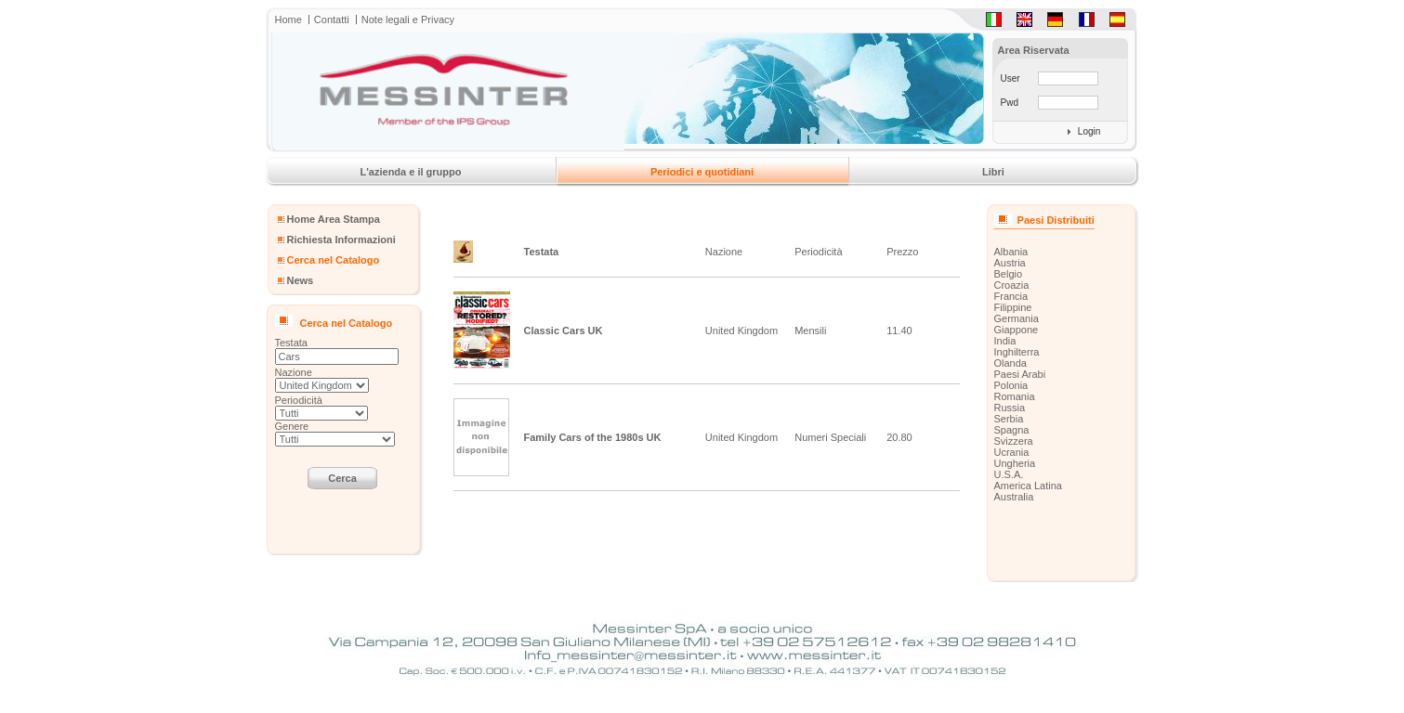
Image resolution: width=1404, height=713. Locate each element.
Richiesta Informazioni (341, 239)
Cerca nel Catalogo (333, 260)
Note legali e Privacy (407, 19)
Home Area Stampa (333, 219)
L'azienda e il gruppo (411, 171)
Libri (993, 171)
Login (1089, 131)
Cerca (342, 478)
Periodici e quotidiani (702, 171)
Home (288, 19)
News (300, 280)
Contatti (331, 19)
